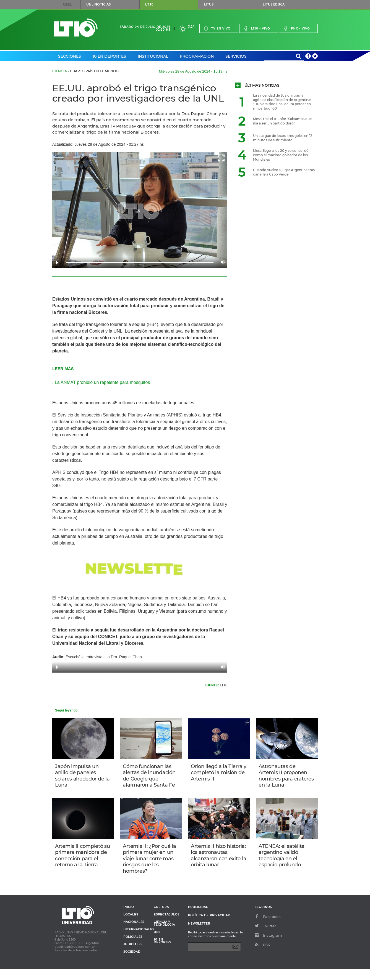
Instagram (268, 935)
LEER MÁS (63, 368)
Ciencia (59, 71)
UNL (67, 4)
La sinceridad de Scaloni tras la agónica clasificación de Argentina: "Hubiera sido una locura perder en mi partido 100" (282, 101)
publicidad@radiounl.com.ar (74, 947)
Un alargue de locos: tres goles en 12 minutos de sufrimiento (282, 138)
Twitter (265, 926)
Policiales (132, 937)
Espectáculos (166, 914)
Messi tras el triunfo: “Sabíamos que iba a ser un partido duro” (282, 121)
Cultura (161, 907)
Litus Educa (274, 4)
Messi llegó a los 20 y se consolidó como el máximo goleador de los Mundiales (281, 154)
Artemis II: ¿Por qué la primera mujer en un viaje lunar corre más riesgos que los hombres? (149, 858)
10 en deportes (162, 941)
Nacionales (133, 922)
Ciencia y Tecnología (164, 923)
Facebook (268, 916)
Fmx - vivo (296, 28)
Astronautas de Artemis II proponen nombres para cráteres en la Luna (286, 775)
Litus (208, 4)
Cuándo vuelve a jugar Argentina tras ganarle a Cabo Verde (284, 172)
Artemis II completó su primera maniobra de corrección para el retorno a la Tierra (82, 855)
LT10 (149, 4)
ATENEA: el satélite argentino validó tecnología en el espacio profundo (281, 855)
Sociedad (131, 952)
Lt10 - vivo (257, 28)
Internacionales (136, 929)
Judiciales (132, 944)
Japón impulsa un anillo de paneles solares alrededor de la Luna (82, 775)
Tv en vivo (217, 28)
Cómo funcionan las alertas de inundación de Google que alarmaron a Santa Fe (149, 775)
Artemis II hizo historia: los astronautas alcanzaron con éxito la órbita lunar (218, 855)
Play (57, 262)
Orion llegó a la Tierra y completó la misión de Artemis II (218, 772)
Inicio (128, 907)
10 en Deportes (109, 56)
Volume (221, 262)
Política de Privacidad (209, 915)
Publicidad (198, 907)
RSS (262, 945)
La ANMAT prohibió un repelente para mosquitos (102, 382)
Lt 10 (75, 27)
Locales (130, 914)
